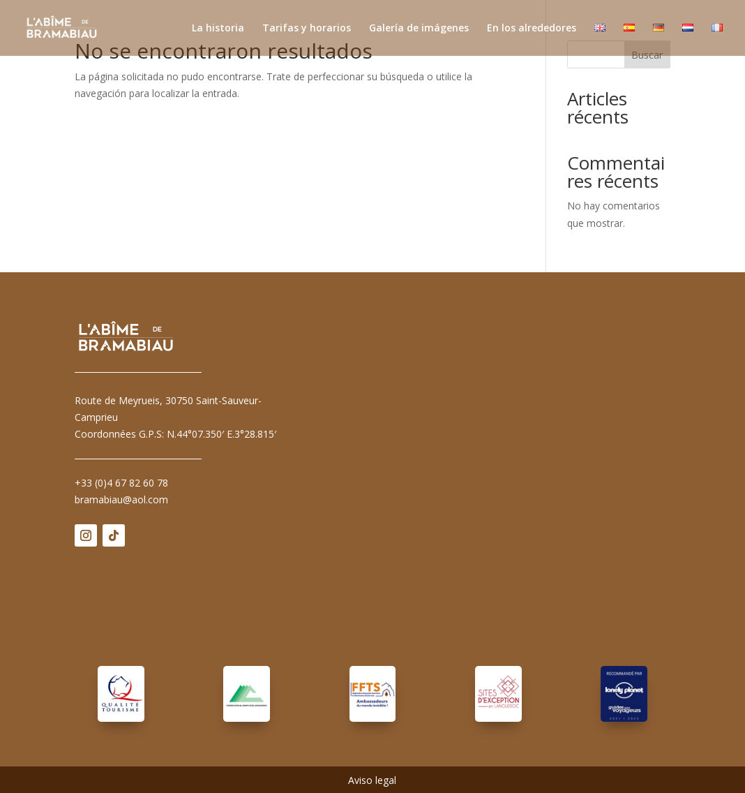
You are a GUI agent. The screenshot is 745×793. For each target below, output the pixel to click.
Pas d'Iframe (498, 474)
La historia (218, 28)
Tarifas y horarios (306, 28)
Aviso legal (372, 781)
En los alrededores (531, 28)
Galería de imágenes (419, 28)
